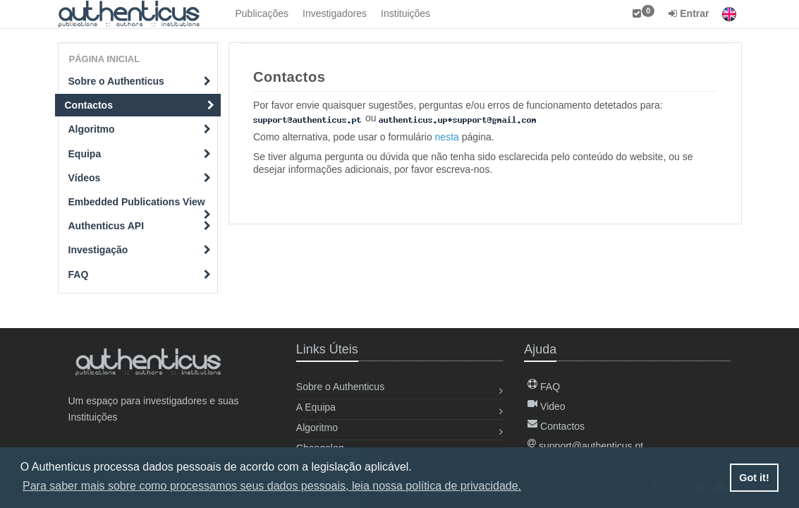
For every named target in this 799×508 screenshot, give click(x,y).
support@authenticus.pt (585, 446)
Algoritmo (140, 129)
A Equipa (316, 407)
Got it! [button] (754, 477)
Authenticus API (140, 225)
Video (546, 406)
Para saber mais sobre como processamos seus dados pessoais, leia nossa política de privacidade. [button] (272, 486)
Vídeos (140, 177)
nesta (447, 137)
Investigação (140, 249)
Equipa (140, 153)
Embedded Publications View (140, 204)
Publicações (262, 13)
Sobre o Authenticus (140, 81)
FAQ (140, 274)
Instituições (405, 13)
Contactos (140, 105)
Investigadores (335, 13)
